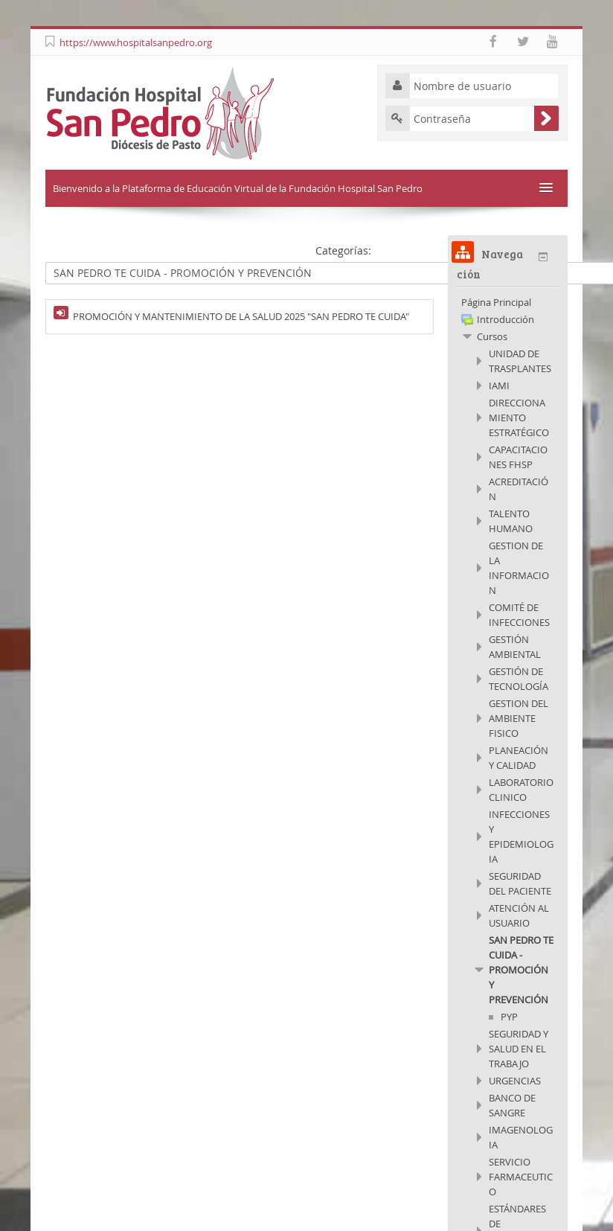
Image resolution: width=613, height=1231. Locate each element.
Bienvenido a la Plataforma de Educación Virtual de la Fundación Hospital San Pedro (238, 188)
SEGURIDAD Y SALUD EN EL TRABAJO (518, 1048)
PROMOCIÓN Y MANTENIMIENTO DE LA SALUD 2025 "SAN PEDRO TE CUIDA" (241, 316)
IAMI (499, 385)
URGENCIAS (515, 1080)
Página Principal (496, 302)
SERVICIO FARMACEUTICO (521, 1176)
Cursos (492, 336)
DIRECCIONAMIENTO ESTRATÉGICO (519, 417)
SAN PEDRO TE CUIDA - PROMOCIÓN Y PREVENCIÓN (521, 969)
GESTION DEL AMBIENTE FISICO (518, 718)
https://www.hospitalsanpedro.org (136, 42)
